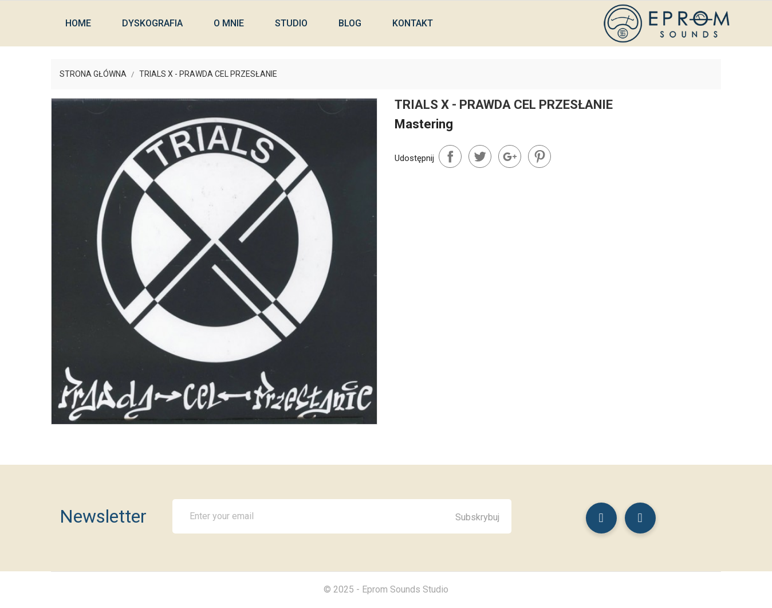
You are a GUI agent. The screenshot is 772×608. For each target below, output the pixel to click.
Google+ (509, 156)
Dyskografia (152, 23)
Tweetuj (479, 156)
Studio (291, 23)
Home (78, 23)
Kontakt (412, 23)
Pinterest (539, 156)
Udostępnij (450, 156)
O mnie (229, 23)
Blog (349, 23)
